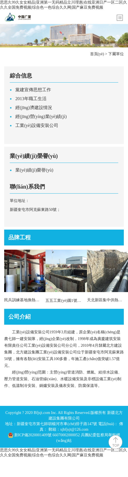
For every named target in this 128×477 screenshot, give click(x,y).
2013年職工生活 (31, 98)
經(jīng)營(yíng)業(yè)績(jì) (41, 116)
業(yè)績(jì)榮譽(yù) (34, 170)
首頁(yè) (97, 54)
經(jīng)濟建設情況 (33, 107)
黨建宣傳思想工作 (33, 89)
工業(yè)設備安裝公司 (36, 125)
